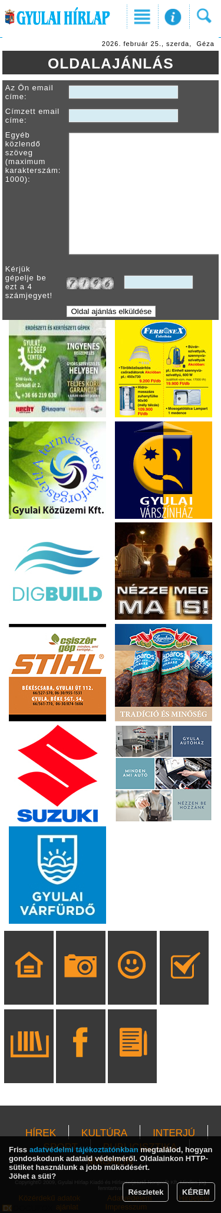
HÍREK (40, 1133)
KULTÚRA (104, 1133)
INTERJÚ (174, 1133)
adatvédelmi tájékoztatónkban (83, 1149)
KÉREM (196, 1192)
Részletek (145, 1192)
